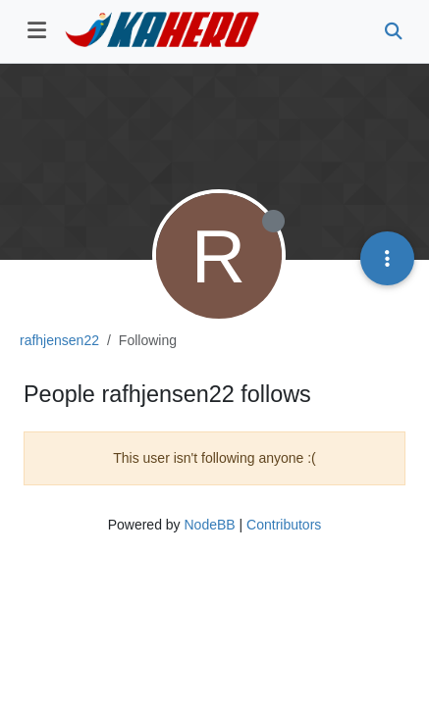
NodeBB (209, 524)
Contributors (283, 524)
